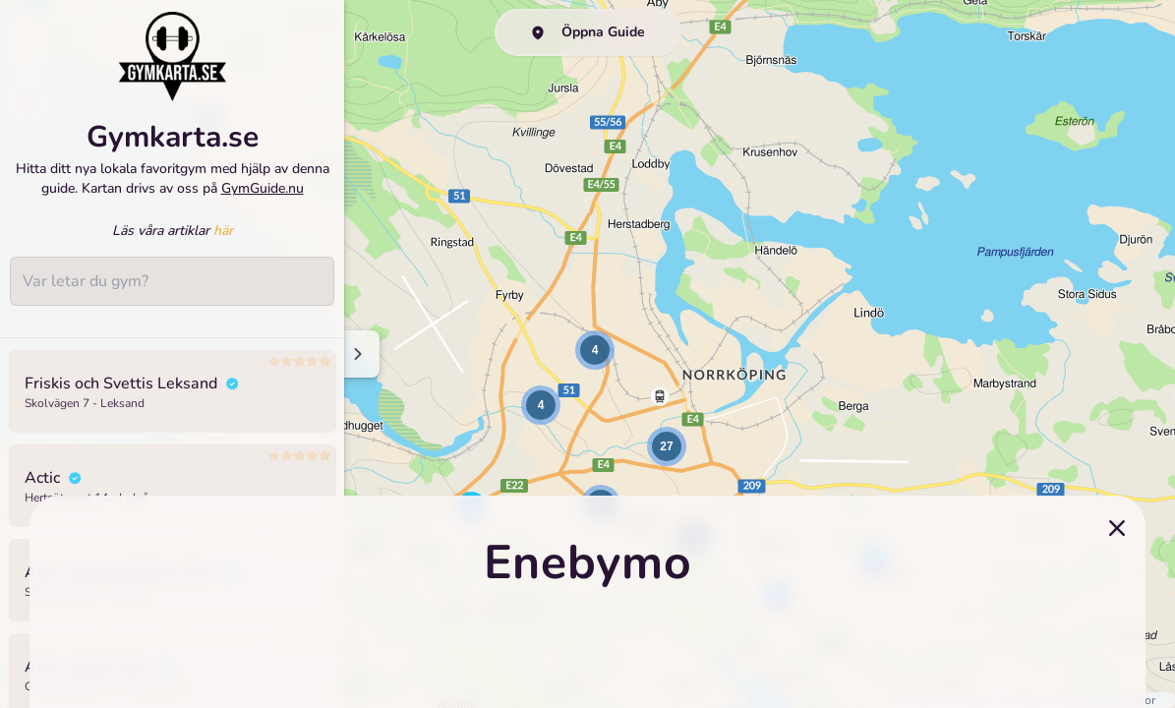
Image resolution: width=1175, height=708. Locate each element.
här (223, 230)
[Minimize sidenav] (356, 354)
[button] (540, 405)
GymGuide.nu (262, 188)
